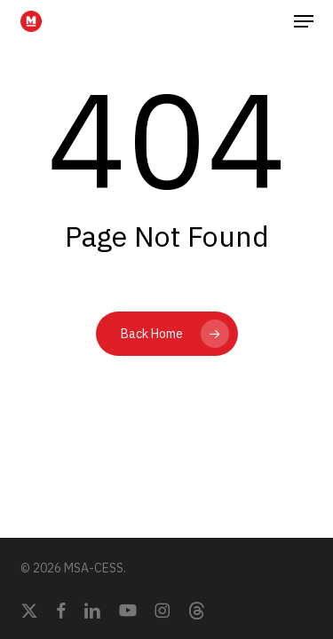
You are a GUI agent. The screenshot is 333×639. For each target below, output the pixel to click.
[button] (303, 21)
